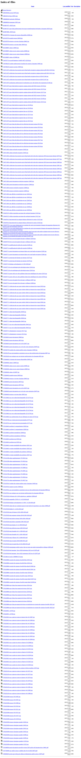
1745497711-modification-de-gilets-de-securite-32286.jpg (17, 248)
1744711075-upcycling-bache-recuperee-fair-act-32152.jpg (18, 117)
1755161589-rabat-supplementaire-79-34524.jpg (15, 461)
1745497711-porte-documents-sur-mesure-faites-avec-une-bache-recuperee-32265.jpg (24, 251)
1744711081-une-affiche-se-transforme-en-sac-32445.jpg (17, 200)
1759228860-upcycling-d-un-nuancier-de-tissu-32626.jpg (17, 601)
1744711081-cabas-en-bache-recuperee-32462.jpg (15, 149)
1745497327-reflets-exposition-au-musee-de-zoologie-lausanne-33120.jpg (21, 213)
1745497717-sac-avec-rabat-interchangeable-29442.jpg (17, 324)
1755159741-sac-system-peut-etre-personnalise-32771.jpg (17, 423)
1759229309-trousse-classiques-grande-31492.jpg (15, 731)
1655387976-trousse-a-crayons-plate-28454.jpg (15, 44)
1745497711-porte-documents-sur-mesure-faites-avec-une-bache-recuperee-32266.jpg (24, 254)
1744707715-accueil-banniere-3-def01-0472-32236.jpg (17, 60)
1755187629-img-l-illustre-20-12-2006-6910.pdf (15, 537)
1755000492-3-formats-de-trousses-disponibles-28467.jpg (17, 359)
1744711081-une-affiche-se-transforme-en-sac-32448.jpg (17, 206)
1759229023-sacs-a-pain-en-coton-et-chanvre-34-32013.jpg (18, 649)
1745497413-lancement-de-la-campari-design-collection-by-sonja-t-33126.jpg (22, 222)
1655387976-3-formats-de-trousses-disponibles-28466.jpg (17, 35)
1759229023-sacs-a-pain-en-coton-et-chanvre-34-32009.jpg (18, 645)
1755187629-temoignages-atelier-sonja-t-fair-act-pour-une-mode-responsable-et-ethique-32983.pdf (28, 547)
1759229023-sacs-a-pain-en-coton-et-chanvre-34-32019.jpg (18, 658)
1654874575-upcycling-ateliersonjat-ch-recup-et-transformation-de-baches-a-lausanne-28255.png (27, 28)
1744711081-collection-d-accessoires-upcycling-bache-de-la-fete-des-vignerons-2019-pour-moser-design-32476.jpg (32, 156)
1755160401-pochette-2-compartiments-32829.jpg (15, 426)
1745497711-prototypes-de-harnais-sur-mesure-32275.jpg (17, 257)
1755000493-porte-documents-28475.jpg (13, 385)
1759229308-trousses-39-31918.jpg (12, 719)
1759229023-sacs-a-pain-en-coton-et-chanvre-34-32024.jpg (18, 665)
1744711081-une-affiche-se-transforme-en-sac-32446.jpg (17, 203)
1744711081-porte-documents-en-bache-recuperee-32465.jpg (18, 181)
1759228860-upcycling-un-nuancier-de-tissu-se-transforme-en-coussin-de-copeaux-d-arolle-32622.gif (28, 607)
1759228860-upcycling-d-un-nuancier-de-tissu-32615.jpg (17, 588)
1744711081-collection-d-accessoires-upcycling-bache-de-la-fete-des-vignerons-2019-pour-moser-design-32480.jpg (32, 162)
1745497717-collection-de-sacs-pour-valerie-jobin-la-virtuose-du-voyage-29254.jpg (24, 286)
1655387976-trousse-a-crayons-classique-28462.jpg (16, 41)
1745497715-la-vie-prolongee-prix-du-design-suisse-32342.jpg (19, 267)
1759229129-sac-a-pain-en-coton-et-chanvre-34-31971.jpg (18, 671)
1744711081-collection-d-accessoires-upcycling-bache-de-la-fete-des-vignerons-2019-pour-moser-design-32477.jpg (32, 159)
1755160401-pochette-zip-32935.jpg (12, 442)
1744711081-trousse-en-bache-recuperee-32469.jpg (16, 191)
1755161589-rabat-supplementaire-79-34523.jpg (15, 458)
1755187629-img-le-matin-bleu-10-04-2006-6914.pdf (16, 544)
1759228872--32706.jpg (9, 614)
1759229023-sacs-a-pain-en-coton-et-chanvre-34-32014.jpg (18, 652)
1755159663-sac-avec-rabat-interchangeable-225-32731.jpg (18, 397)
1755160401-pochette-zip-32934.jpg (12, 439)
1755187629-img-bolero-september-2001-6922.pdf (16, 521)
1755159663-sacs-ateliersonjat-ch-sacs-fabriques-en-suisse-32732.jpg (20, 416)
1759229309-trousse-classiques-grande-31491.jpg (15, 728)
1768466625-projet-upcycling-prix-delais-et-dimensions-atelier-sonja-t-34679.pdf (23, 754)
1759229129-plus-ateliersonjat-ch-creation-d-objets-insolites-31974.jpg (21, 668)
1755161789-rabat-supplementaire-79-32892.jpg (15, 474)
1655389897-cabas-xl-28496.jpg (11, 57)
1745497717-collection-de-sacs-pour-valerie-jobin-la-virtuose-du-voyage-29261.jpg (24, 299)
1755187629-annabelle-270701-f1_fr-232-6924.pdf (16, 499)
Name (32, 6)
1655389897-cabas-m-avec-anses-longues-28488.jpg (16, 54)
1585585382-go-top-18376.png (11, 12)
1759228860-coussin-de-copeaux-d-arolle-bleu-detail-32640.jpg (19, 566)
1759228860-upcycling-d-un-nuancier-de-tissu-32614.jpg (17, 585)
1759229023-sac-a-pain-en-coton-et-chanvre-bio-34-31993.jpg (19, 623)
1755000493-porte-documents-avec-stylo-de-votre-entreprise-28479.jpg (21, 391)
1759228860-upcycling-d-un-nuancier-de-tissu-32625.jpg (17, 598)
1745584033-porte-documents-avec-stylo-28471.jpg (16, 343)
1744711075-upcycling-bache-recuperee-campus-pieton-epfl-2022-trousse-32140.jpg (24, 98)
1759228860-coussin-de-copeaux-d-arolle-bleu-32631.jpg (17, 560)
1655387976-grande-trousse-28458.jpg (12, 38)
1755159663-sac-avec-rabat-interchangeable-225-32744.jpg (18, 410)
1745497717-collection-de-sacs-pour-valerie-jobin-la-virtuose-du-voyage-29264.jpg (24, 305)
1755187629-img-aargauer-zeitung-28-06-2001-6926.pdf (17, 515)
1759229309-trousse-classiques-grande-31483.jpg (15, 725)
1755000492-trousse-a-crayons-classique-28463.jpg (16, 378)
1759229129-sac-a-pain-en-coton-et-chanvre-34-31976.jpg (18, 680)
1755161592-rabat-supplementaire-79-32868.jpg (15, 467)
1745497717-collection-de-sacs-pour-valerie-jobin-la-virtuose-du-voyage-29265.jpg (24, 308)
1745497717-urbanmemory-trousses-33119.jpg (15, 334)
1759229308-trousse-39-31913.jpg (11, 712)
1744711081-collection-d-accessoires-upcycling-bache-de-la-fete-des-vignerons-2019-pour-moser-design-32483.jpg (32, 168)
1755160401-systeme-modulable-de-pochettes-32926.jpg (17, 451)
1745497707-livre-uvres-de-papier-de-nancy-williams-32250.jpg (19, 238)
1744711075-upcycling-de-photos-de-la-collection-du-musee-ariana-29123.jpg (23, 130)
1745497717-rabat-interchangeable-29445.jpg (14, 321)
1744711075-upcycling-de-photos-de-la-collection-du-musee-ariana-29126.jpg (23, 136)
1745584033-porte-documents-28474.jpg (13, 340)
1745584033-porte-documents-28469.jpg (13, 337)
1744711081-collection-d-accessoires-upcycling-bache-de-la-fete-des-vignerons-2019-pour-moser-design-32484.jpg (32, 171)
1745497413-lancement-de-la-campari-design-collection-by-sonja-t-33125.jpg (22, 219)
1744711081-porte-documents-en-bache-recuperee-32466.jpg (18, 184)
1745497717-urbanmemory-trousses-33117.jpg (15, 331)
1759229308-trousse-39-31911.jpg (11, 709)
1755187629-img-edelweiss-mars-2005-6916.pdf (15, 528)
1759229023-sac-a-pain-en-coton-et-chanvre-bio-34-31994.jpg (19, 626)
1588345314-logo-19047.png (10, 16)
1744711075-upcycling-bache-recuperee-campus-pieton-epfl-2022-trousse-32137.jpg (24, 92)
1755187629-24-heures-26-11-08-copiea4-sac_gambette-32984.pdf (20, 496)
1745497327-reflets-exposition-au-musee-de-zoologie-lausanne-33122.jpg (21, 216)
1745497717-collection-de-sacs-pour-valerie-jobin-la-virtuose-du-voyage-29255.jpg (24, 289)
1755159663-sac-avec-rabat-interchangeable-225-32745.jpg (18, 413)
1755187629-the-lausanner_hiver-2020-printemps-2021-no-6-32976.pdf (21, 550)
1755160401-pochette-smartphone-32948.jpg (14, 432)
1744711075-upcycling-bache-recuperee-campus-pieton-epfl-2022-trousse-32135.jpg (24, 89)
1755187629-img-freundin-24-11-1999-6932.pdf (15, 531)
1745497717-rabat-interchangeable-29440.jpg (14, 315)
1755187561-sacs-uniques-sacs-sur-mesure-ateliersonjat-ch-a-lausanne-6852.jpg (23, 493)
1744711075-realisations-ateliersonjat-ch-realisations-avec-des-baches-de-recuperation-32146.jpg (27, 82)
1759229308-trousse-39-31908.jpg (11, 703)
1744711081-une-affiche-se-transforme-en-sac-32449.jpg (17, 210)
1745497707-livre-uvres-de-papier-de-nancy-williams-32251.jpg (19, 241)
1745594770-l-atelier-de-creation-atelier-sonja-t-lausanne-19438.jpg (20, 350)
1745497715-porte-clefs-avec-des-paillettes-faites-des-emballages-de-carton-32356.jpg (25, 276)
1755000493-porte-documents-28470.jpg (13, 381)
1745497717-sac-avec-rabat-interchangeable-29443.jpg (17, 327)
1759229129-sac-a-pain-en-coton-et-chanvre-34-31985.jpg (18, 690)
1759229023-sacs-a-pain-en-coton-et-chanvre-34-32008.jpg (18, 642)
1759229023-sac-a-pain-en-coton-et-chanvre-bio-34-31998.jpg (19, 630)
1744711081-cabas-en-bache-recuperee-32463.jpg (15, 152)
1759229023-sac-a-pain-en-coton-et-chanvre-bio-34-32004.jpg (19, 639)
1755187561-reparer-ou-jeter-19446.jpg (13, 486)
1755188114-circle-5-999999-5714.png (13, 556)
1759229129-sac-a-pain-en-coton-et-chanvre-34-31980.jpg (18, 684)
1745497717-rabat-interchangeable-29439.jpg (14, 311)
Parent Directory (7, 10)
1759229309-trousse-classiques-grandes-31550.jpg (16, 741)
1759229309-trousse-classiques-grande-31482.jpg (15, 722)
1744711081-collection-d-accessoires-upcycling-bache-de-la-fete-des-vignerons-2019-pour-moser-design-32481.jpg (32, 165)
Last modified (66, 6)
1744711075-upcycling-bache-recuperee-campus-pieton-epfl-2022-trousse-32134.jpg (24, 86)
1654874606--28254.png (9, 32)
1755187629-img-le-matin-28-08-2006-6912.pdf (15, 540)
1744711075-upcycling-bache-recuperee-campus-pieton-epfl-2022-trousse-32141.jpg (24, 102)
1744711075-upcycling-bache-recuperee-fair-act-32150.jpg (18, 111)
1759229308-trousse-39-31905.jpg (11, 696)
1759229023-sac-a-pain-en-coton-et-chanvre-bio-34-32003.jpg (19, 636)
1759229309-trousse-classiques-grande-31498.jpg (15, 734)
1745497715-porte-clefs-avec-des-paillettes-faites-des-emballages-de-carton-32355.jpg (25, 273)
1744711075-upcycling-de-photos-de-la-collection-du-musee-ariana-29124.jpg (23, 133)
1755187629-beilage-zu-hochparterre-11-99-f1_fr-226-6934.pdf (19, 502)
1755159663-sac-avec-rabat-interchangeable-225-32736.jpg (18, 407)
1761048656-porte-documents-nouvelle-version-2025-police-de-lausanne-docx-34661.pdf (25, 747)
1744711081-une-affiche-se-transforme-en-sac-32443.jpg (17, 197)
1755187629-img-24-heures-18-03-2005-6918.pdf (15, 512)
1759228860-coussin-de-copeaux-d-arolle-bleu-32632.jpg (17, 563)
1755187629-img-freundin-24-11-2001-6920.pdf (15, 534)
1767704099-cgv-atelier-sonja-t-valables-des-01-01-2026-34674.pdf (20, 750)
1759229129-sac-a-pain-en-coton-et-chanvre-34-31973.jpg (18, 674)
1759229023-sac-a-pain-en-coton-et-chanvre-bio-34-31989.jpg (19, 620)
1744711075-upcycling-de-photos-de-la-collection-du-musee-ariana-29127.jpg (23, 140)
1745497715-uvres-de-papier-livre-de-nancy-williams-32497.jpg (19, 280)
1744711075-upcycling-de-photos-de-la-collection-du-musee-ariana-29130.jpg (23, 146)
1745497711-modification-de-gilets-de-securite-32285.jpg (17, 245)
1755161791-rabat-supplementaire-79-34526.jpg (15, 477)
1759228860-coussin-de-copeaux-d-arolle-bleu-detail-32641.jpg (19, 569)
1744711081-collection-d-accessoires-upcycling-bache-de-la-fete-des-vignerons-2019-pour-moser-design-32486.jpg (32, 175)
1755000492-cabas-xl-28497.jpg (11, 372)
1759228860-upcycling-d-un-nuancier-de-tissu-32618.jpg (17, 591)
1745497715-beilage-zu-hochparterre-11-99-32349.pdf (17, 264)
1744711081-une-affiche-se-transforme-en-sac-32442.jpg (17, 194)
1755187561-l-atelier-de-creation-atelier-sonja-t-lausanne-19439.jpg (20, 483)
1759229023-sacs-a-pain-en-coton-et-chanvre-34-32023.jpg (18, 661)
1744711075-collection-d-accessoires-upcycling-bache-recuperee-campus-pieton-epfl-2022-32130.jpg (29, 70)
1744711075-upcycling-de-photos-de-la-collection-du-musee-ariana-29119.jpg (23, 124)
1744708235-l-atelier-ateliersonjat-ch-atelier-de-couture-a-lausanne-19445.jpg (22, 63)
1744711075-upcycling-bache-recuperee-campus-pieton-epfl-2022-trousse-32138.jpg (24, 95)
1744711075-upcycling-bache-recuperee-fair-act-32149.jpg (18, 108)
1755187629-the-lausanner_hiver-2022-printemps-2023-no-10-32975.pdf (21, 553)
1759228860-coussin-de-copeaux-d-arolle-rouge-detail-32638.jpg (19, 582)
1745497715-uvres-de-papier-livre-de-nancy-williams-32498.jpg (19, 283)
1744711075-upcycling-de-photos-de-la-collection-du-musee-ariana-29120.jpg (23, 127)
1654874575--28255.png (9, 25)
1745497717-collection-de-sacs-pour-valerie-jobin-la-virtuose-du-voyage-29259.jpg (24, 296)
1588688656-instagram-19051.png (11, 22)
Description (77, 6)
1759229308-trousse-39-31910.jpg (11, 706)
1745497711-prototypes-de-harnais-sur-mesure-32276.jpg (17, 261)
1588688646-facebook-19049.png (11, 19)
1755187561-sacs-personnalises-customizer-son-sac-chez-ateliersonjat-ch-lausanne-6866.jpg (26, 490)
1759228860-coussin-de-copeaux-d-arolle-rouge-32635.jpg (18, 575)
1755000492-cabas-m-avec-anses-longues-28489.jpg (16, 369)
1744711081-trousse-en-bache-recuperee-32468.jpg (16, 187)
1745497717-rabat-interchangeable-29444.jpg (14, 318)
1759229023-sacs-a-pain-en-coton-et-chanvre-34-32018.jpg (18, 655)
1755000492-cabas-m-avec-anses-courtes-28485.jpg (16, 366)
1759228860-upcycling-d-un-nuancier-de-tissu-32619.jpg (17, 595)
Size (72, 6)
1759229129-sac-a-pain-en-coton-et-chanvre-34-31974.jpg (18, 677)
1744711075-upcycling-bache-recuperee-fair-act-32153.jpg (18, 121)
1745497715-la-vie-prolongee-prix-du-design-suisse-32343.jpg (19, 270)
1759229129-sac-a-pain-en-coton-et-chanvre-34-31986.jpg (18, 693)
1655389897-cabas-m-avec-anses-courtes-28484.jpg (16, 51)
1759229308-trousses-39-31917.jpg (12, 715)
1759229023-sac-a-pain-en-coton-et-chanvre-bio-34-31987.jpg (19, 617)
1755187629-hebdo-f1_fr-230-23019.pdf (13, 509)
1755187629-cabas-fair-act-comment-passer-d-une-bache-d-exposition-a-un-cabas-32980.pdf (26, 505)
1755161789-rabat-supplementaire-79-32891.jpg (15, 470)
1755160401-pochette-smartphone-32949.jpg (14, 435)
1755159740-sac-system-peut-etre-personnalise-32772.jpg (17, 420)
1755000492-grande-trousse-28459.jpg (12, 375)
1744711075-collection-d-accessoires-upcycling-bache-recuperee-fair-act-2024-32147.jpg (25, 79)
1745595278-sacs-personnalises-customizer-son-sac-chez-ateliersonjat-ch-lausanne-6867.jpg (26, 353)
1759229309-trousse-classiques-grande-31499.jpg (15, 738)
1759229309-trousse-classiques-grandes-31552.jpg (16, 744)
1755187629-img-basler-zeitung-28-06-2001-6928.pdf (16, 518)
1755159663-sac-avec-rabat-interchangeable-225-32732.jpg (18, 401)
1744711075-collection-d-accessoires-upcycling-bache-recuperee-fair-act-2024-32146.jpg (25, 76)
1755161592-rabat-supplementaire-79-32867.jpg (15, 464)
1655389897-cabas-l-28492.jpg (11, 47)
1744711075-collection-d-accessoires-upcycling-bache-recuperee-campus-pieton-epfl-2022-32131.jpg (29, 73)
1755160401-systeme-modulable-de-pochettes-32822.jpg (17, 448)
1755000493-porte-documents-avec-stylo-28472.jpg (16, 388)
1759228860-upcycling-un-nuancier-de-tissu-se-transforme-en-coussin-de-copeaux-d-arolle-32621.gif (28, 604)
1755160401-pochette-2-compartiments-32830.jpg (15, 429)
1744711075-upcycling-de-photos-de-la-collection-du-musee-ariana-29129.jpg (23, 143)
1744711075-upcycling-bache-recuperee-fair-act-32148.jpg (18, 105)
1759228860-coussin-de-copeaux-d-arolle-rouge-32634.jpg (18, 572)
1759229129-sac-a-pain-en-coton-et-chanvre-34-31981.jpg (18, 687)
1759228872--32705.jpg (9, 610)
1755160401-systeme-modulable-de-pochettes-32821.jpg (17, 445)
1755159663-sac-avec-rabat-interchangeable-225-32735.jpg (18, 404)
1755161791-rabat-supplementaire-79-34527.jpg (15, 480)
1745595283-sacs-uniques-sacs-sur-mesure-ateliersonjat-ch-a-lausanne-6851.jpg (23, 356)
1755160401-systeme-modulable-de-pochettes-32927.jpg (17, 455)
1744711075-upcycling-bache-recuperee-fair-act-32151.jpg (18, 114)
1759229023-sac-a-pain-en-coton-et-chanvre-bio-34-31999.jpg (19, 633)
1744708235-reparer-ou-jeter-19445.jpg (13, 67)
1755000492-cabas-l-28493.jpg (11, 362)
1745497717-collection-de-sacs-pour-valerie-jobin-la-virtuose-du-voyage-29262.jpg (24, 302)
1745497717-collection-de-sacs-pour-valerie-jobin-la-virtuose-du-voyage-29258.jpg (24, 292)
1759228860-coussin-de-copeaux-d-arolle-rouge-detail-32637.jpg (19, 579)
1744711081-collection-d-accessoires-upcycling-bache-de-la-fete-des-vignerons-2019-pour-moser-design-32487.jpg (32, 178)
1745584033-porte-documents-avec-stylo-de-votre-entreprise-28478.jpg (21, 346)
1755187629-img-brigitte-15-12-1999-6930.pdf (15, 525)
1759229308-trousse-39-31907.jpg (11, 700)
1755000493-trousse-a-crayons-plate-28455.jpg (15, 394)
